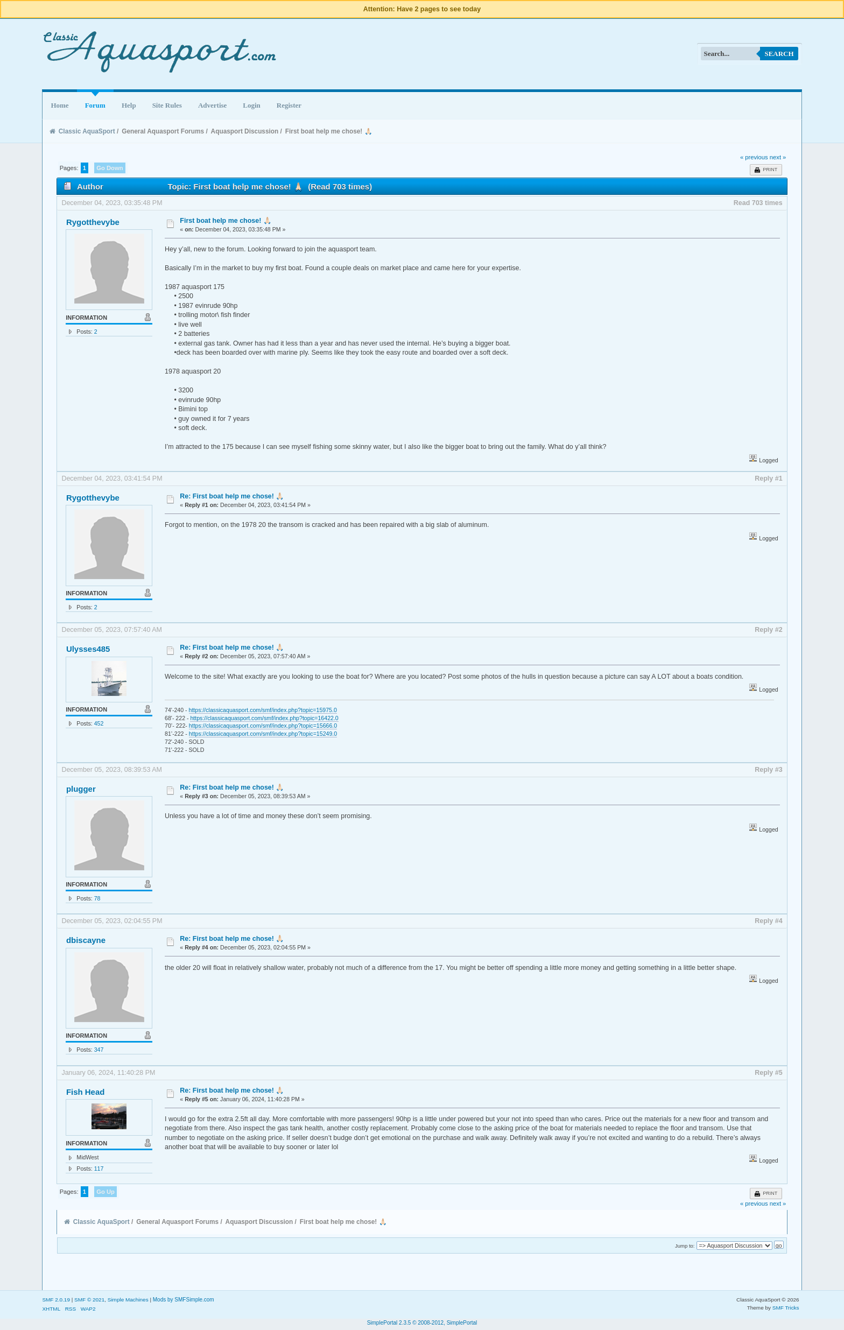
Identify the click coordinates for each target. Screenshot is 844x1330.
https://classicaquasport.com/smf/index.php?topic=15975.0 (263, 710)
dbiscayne (85, 940)
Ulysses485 (88, 648)
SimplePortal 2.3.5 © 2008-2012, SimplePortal (422, 1323)
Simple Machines (128, 1300)
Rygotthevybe (92, 222)
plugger (81, 788)
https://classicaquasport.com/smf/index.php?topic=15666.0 (263, 725)
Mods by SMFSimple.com (183, 1300)
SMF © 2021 (89, 1300)
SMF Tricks (785, 1308)
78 (97, 898)
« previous (754, 157)
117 (99, 1168)
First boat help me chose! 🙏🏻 (226, 220)
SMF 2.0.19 (56, 1300)
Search (778, 54)
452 (99, 723)
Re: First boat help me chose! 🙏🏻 (232, 496)
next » (778, 157)
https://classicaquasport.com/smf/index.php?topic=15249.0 (263, 733)
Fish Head (85, 1091)
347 (99, 1049)
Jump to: (685, 1246)
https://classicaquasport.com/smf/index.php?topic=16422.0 (264, 718)
